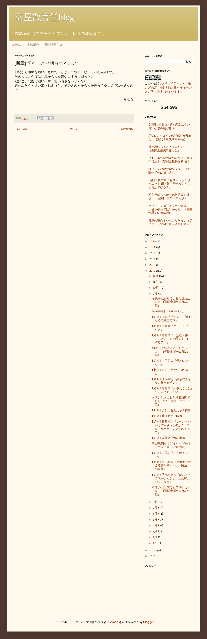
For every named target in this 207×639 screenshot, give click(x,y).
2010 (152, 556)
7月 (155, 508)
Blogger (148, 622)
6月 (155, 513)
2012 (152, 271)
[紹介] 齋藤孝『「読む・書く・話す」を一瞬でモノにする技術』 (171, 339)
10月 (156, 288)
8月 (155, 502)
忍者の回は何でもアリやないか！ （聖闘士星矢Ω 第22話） (171, 491)
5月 (155, 519)
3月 (155, 531)
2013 (152, 265)
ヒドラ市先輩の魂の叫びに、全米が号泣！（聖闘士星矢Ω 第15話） (170, 159)
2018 (152, 253)
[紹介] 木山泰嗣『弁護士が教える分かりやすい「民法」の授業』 (171, 465)
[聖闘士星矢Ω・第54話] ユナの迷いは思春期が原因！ (169, 126)
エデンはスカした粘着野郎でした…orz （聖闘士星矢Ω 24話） (171, 401)
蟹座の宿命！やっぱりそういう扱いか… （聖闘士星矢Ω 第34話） (170, 222)
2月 (155, 537)
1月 (155, 543)
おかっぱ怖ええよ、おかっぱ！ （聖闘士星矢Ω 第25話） (170, 351)
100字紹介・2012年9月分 (168, 311)
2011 (152, 550)
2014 (152, 259)
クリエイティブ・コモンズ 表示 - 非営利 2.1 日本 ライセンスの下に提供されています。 (168, 88)
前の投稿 (127, 129)
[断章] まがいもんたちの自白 (171, 410)
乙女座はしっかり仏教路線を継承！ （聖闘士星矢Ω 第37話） (168, 196)
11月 (156, 282)
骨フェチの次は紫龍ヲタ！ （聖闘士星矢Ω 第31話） (169, 170)
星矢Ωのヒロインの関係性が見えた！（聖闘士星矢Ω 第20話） (170, 137)
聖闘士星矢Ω (53, 44)
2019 (152, 247)
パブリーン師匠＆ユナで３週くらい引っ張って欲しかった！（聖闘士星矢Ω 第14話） (170, 209)
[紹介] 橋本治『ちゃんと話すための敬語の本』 (171, 318)
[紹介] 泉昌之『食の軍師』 (170, 438)
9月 (155, 293)
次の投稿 (21, 129)
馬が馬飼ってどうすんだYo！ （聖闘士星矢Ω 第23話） (167, 148)
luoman (113, 622)
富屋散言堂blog (44, 17)
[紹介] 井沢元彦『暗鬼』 (168, 416)
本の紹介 (33, 44)
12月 (156, 276)
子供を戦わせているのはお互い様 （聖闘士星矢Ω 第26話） (171, 302)
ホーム (16, 44)
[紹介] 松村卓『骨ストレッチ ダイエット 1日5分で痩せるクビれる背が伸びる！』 (169, 184)
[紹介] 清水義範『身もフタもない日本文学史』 (171, 381)
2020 (153, 241)
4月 (155, 525)
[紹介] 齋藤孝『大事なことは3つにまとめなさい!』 (172, 390)
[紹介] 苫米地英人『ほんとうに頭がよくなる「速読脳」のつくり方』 (171, 478)
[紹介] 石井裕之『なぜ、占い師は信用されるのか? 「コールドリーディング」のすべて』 (172, 427)
